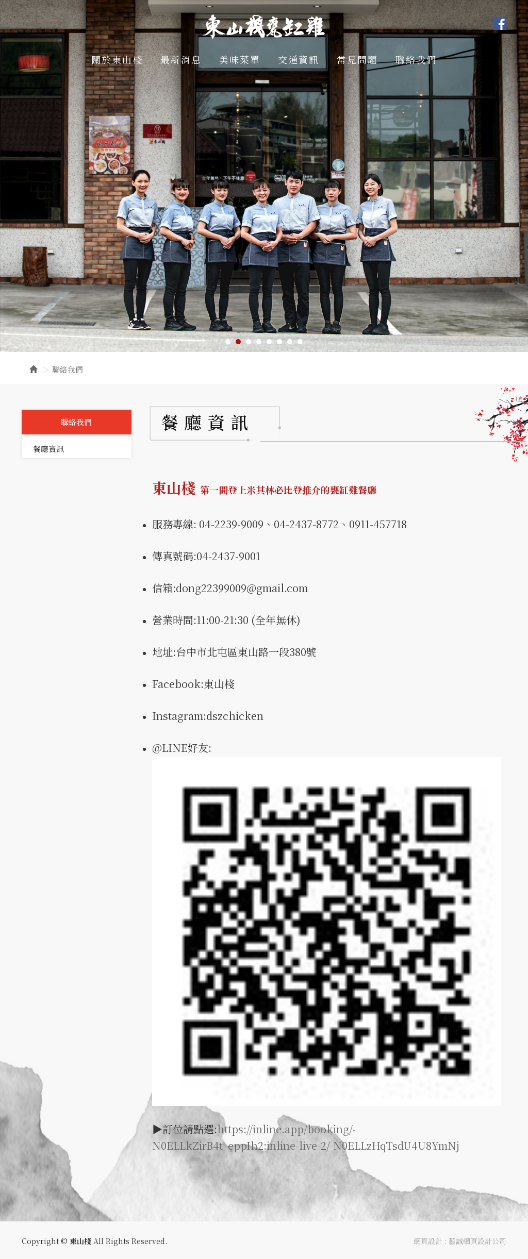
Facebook (499, 23)
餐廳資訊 (48, 448)
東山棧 (264, 26)
